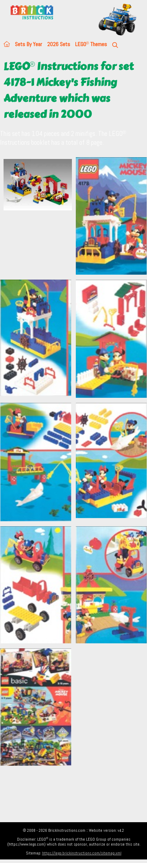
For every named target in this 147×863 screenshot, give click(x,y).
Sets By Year (28, 44)
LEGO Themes (91, 44)
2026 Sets (58, 44)
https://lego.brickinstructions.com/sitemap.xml (81, 853)
